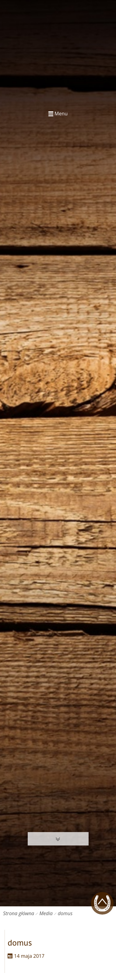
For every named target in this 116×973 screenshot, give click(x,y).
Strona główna (18, 913)
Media (46, 913)
